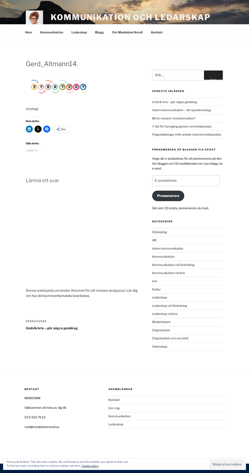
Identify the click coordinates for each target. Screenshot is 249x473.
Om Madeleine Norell (127, 32)
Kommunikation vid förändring (173, 265)
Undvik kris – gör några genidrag (174, 102)
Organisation (161, 330)
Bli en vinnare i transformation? (173, 118)
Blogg (99, 32)
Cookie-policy (90, 465)
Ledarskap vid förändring (169, 305)
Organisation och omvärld (170, 338)
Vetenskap (159, 346)
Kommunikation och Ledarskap (131, 17)
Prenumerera (168, 196)
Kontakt (157, 32)
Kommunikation (51, 32)
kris (154, 281)
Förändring (159, 232)
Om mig (114, 408)
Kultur (156, 289)
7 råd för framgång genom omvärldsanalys (181, 126)
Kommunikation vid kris (168, 273)
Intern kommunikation (167, 248)
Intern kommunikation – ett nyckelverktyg (181, 110)
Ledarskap (79, 32)
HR (154, 240)
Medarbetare (161, 322)
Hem (28, 32)
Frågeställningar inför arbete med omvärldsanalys (186, 134)
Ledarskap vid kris (165, 314)
